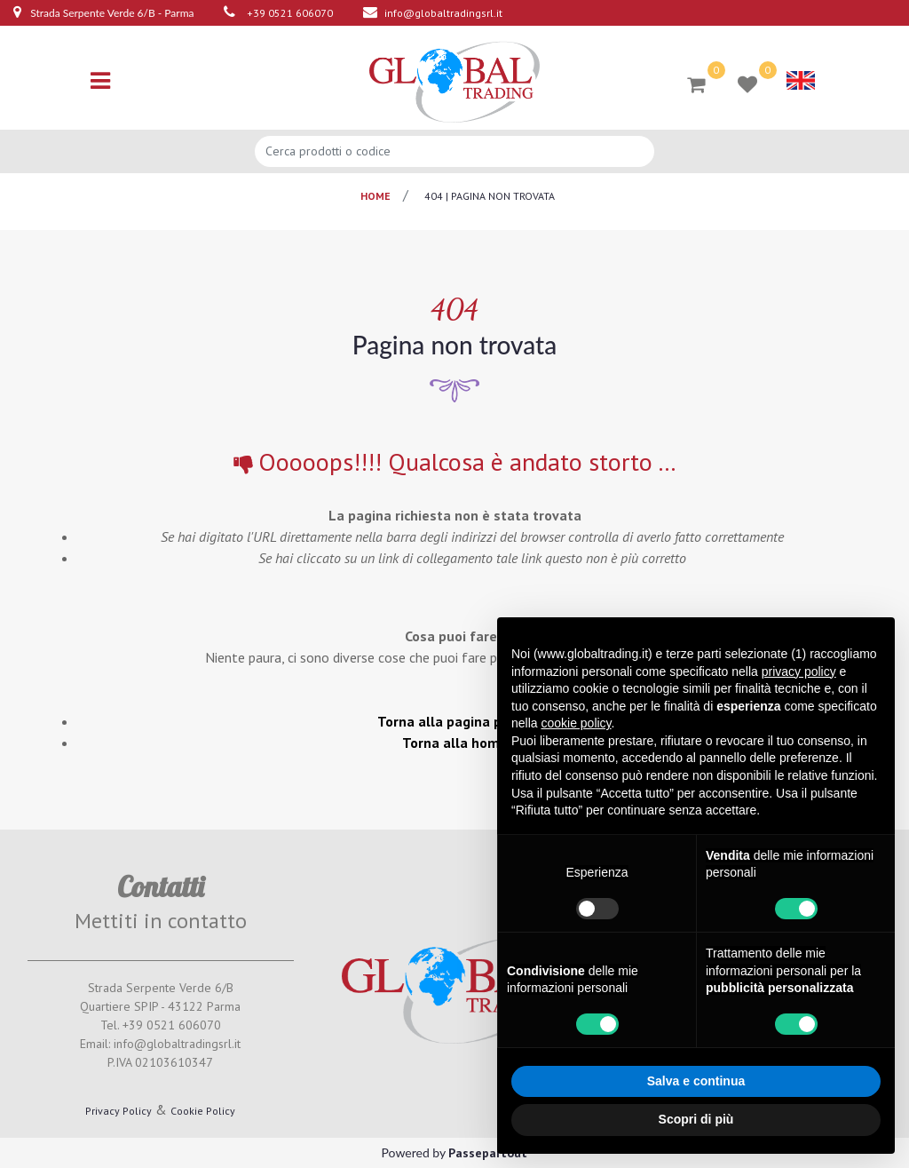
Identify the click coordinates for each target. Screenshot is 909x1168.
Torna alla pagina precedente (472, 721)
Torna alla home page (472, 742)
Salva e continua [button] (696, 1081)
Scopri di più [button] (696, 1119)
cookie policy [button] (576, 723)
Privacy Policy (118, 1110)
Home (375, 196)
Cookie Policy (202, 1110)
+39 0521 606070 (290, 13)
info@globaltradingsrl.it (443, 13)
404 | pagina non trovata (489, 196)
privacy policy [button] (799, 671)
